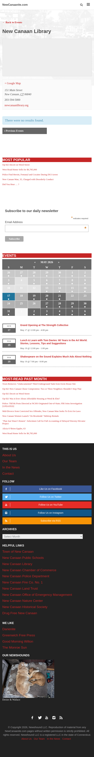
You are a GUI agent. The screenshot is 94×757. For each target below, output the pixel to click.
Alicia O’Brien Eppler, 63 (14, 428)
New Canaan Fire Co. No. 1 (22, 582)
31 (8, 311)
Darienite (9, 629)
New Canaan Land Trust (20, 588)
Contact (8, 473)
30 (59, 272)
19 (34, 295)
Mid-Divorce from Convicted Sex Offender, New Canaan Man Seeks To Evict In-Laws (41, 411)
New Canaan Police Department (25, 576)
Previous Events (14, 130)
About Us (9, 455)
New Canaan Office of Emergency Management (37, 594)
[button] (81, 4)
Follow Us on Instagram (33, 513)
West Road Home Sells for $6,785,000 (19, 169)
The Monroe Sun (14, 647)
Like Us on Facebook (33, 489)
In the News (11, 467)
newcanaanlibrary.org (17, 105)
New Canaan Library (17, 564)
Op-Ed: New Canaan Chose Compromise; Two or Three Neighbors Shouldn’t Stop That (41, 389)
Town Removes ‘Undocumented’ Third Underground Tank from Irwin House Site (39, 384)
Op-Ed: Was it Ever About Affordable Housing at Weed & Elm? (31, 398)
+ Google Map (13, 83)
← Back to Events (12, 22)
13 (46, 287)
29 (46, 272)
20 (46, 295)
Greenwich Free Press (18, 635)
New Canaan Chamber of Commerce (29, 570)
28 (34, 272)
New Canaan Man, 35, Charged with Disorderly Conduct (28, 179)
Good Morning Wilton (17, 641)
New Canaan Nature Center (22, 601)
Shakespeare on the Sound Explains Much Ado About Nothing (56, 356)
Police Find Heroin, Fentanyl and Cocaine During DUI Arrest (30, 174)
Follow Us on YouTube (33, 505)
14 (59, 287)
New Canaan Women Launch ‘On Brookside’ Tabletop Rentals (30, 416)
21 (59, 295)
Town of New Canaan (18, 551)
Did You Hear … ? (10, 184)
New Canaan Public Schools (23, 558)
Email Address (45, 222)
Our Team (9, 461)
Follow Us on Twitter (33, 497)
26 (8, 272)
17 (8, 295)
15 (72, 287)
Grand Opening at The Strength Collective (44, 325)
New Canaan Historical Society (25, 607)
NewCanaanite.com (15, 4)
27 (21, 272)
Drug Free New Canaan (19, 613)
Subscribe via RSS (32, 521)
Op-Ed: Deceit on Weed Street (16, 164)
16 (85, 287)
